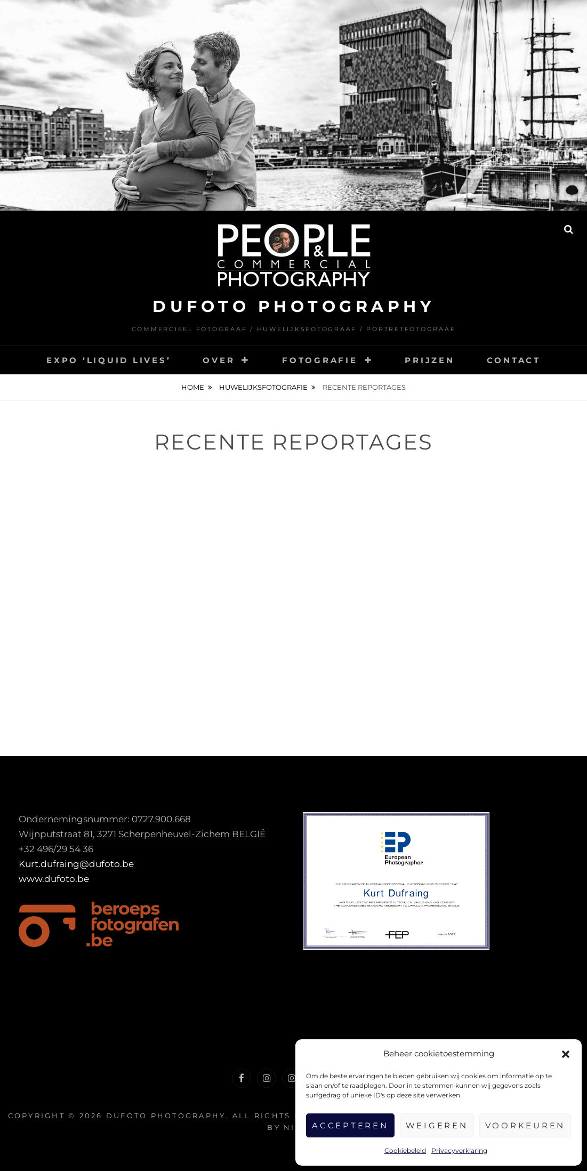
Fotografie (320, 360)
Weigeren (437, 1125)
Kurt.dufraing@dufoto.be (76, 864)
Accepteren (350, 1125)
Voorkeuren (525, 1125)
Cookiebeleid (405, 1150)
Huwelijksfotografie (263, 387)
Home (192, 387)
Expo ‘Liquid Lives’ (108, 360)
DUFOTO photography (293, 306)
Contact (514, 360)
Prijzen (429, 360)
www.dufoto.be (54, 878)
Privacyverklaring (459, 1150)
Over (219, 360)
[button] (565, 1054)
